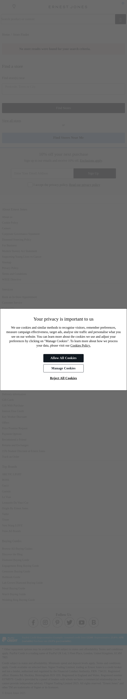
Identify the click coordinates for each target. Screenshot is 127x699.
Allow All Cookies (63, 358)
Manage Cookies (63, 368)
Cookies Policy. (80, 345)
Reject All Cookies (63, 378)
